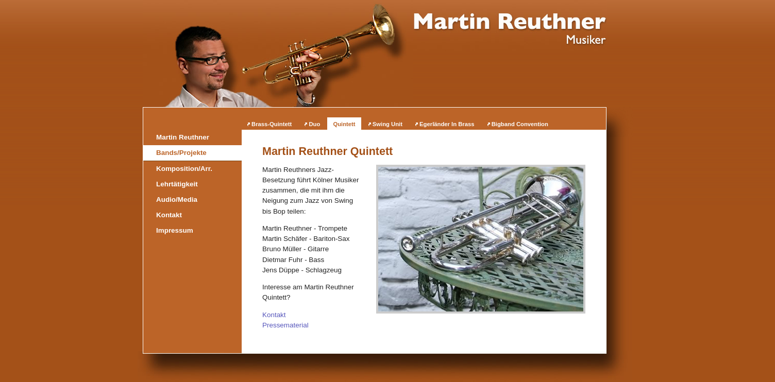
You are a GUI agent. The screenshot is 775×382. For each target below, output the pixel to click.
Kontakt (274, 315)
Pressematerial (285, 325)
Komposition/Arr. (184, 168)
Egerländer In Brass (446, 124)
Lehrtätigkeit (177, 184)
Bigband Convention (520, 124)
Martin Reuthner (182, 137)
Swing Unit (387, 124)
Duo (314, 124)
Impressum (174, 230)
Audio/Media (176, 199)
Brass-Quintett (271, 124)
